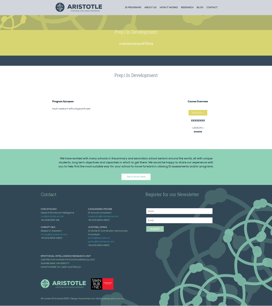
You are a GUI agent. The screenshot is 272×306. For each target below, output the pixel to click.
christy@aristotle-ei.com (54, 235)
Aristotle (58, 299)
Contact (212, 8)
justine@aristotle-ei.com (101, 242)
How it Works (169, 8)
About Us (150, 8)
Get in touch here (136, 177)
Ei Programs (133, 8)
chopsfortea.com (86, 299)
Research (187, 8)
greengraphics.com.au (113, 299)
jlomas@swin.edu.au (99, 238)
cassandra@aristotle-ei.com (103, 217)
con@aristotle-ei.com (52, 217)
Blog (200, 8)
